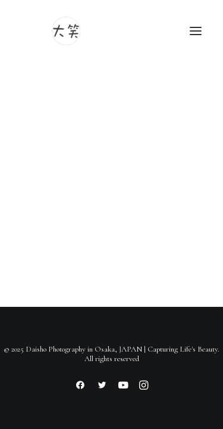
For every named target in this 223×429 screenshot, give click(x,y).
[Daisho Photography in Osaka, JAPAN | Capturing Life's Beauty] (66, 31)
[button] (195, 31)
